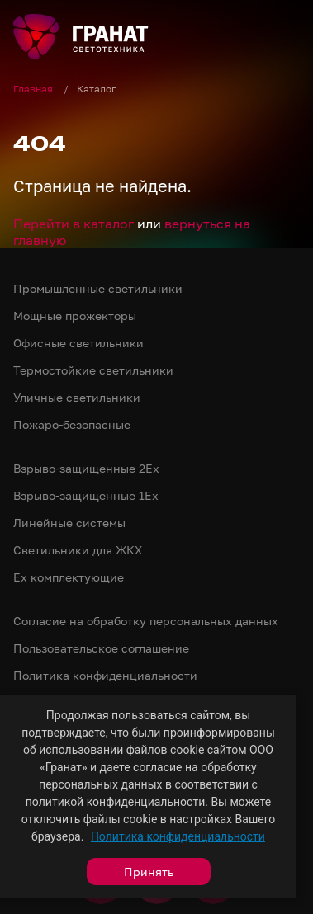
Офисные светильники (78, 343)
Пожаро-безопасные (71, 424)
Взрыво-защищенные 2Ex (86, 468)
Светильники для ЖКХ (77, 550)
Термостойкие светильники (93, 370)
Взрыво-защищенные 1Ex (86, 495)
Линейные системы (69, 523)
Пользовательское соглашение (101, 648)
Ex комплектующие (68, 577)
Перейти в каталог (73, 223)
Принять (148, 872)
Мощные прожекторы (74, 316)
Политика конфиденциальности (178, 836)
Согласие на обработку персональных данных (145, 621)
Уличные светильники (76, 397)
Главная (34, 88)
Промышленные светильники (98, 288)
